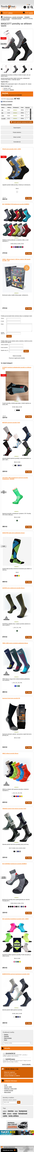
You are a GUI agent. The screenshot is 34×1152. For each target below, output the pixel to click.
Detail (28, 198)
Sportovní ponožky (5, 18)
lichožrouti (22, 1113)
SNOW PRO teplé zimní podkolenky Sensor (13, 533)
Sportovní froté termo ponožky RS (11, 698)
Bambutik (6, 1036)
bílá (2, 110)
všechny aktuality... (26, 1064)
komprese (23, 1111)
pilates (9, 1113)
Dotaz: (2, 324)
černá (3, 115)
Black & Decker (8, 1038)
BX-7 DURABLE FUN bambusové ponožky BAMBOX (15, 204)
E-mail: (2, 321)
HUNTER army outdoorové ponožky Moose (13, 588)
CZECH (5, 1111)
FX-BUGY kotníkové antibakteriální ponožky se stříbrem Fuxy (16, 368)
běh (4, 1113)
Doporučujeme (16, 127)
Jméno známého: (4, 344)
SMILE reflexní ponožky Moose (10, 753)
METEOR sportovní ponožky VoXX (11, 422)
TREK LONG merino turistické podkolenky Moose (15, 643)
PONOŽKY (27, 17)
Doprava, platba (8, 1087)
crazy (15, 1113)
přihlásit (10, 13)
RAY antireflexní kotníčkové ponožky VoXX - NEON (15, 919)
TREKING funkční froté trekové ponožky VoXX (14, 808)
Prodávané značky (8, 1032)
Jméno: (2, 318)
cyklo (5, 1116)
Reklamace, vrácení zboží (10, 1088)
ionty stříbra (13, 1116)
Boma (5, 1040)
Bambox (6, 1034)
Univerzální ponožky (16, 18)
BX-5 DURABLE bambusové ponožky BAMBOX (14, 863)
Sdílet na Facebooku (8, 101)
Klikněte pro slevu (9, 1150)
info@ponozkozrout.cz (9, 1147)
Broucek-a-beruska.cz (29, 1149)
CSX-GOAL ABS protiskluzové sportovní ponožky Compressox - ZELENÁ (15, 478)
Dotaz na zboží (17, 137)
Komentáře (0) (17, 141)
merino (11, 1111)
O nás (5, 1085)
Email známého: (4, 347)
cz (27, 4)
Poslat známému (17, 132)
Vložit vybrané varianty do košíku (22, 122)
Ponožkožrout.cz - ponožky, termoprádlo (13, 17)
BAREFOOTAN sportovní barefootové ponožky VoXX (16, 974)
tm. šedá (3, 118)
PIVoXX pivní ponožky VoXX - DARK (11, 149)
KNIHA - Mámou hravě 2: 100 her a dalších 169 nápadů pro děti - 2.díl (16, 260)
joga (16, 1111)
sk (29, 4)
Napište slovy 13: (3, 333)
